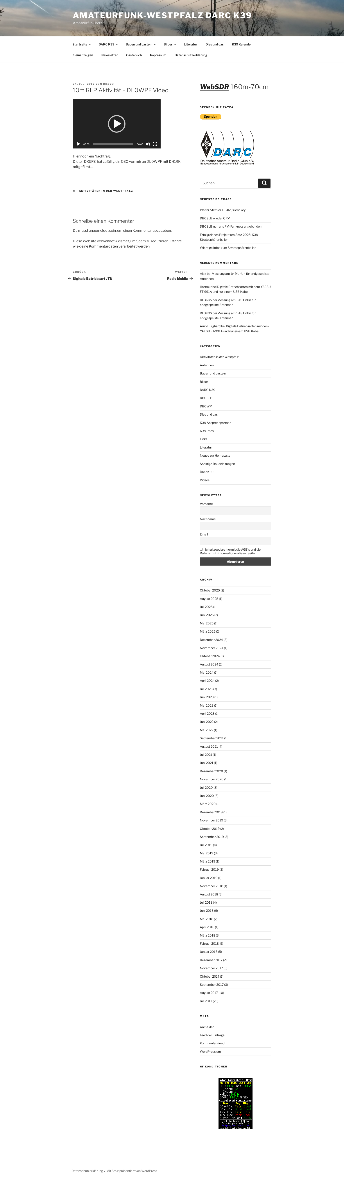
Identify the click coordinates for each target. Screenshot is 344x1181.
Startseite (81, 44)
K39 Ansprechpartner (215, 423)
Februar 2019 (209, 869)
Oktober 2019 (210, 828)
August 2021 (209, 746)
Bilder (170, 44)
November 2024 (211, 648)
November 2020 (212, 779)
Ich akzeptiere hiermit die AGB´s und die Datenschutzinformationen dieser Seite (230, 551)
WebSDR (214, 87)
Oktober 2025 (210, 590)
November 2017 (211, 968)
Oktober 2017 (209, 976)
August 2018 (209, 894)
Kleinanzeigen (82, 55)
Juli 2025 (206, 607)
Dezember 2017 (211, 960)
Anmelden (207, 1027)
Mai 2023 (206, 705)
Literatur (190, 44)
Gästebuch (134, 55)
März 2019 (207, 861)
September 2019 (212, 837)
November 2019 (211, 820)
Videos (205, 480)
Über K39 (206, 472)
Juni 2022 (206, 721)
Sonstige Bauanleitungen (217, 464)
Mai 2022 (206, 730)
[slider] (113, 144)
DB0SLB (206, 398)
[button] (116, 124)
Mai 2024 (206, 672)
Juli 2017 (206, 1001)
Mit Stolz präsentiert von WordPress (131, 1171)
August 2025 (209, 598)
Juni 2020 (207, 796)
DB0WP (206, 406)
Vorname (206, 504)
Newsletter (109, 55)
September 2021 (212, 738)
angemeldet (99, 230)
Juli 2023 (206, 689)
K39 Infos (207, 431)
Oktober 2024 (210, 656)
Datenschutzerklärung (191, 55)
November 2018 (211, 886)
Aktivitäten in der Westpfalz (106, 190)
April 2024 (207, 680)
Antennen (207, 365)
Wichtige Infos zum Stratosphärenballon (228, 248)
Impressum (158, 55)
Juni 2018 (206, 910)
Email (204, 534)
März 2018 (207, 935)
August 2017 (209, 993)
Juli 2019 (206, 845)
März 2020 (208, 804)
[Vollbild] (155, 144)
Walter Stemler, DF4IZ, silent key (222, 210)
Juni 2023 (207, 697)
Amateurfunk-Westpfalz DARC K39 (162, 15)
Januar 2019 (208, 878)
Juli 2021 (206, 754)
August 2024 (209, 664)
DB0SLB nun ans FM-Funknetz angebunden (231, 226)
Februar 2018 (209, 943)
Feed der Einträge (212, 1035)
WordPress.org (210, 1051)
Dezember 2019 (211, 812)
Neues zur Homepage (215, 455)
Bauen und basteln (141, 44)
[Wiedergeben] (78, 144)
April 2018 (207, 927)
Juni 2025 (207, 615)
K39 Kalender (242, 44)
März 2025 (207, 631)
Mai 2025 (206, 623)
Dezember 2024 (211, 640)
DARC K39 (108, 44)
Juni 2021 (206, 763)
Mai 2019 (206, 853)
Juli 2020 (206, 787)
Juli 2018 (206, 902)
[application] (117, 123)
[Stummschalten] (148, 144)
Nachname (208, 519)
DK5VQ (108, 83)
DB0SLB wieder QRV (215, 218)
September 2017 (212, 984)
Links (203, 439)
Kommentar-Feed (212, 1043)
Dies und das (215, 44)
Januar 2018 (208, 951)
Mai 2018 (206, 919)
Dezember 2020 (211, 771)
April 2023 (207, 713)
